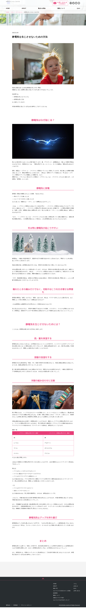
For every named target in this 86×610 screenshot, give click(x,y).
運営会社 (8, 607)
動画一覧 (55, 591)
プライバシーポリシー (26, 607)
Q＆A (78, 8)
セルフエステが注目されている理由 (61, 593)
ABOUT (24, 8)
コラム (75, 586)
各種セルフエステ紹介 (58, 600)
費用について (61, 8)
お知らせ (76, 588)
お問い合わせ (77, 593)
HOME (8, 8)
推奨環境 (55, 595)
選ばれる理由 (41, 8)
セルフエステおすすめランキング (61, 602)
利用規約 (15, 607)
